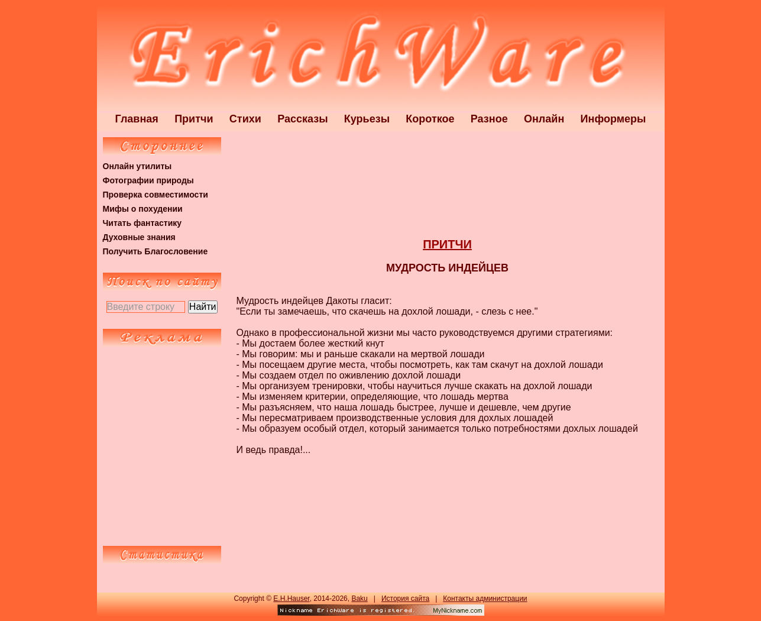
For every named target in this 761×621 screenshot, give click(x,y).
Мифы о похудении (143, 209)
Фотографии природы (148, 180)
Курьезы (367, 119)
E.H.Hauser (291, 598)
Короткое (430, 119)
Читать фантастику (142, 223)
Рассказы (302, 119)
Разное (489, 119)
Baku (359, 598)
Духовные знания (139, 237)
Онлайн (544, 119)
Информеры (613, 119)
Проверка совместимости (155, 194)
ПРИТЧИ (447, 244)
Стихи (245, 119)
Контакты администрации (485, 598)
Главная (136, 119)
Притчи (193, 119)
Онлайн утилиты (137, 166)
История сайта (405, 598)
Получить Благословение (155, 251)
